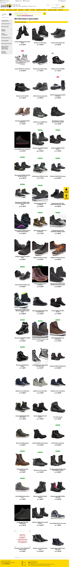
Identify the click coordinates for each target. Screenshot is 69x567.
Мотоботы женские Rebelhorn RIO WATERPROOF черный (58, 470)
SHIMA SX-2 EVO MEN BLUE (22, 390)
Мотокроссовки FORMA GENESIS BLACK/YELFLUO (22, 176)
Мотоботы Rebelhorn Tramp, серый (40, 338)
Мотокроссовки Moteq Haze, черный (22, 365)
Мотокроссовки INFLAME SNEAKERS (40, 204)
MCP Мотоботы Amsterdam (58, 443)
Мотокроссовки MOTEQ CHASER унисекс (22, 338)
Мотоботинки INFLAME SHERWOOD (22, 523)
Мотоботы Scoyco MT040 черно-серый (40, 549)
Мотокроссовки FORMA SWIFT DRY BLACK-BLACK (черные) (57, 284)
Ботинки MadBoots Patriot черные (40, 443)
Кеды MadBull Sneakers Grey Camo (58, 523)
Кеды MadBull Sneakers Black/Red (22, 149)
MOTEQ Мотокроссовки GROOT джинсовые (57, 95)
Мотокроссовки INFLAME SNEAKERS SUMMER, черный (58, 231)
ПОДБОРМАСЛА (66, 190)
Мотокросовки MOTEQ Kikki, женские (40, 497)
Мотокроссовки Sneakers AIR (57, 42)
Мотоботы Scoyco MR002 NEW (40, 121)
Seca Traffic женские (57, 416)
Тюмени (7, 562)
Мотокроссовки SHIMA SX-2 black (40, 176)
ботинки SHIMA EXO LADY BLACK (40, 416)
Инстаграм (24, 564)
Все (31, 15)
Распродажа (27, 15)
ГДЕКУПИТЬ (66, 196)
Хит (23, 15)
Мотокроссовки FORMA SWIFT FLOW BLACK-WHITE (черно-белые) (22, 203)
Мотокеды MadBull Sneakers (22, 443)
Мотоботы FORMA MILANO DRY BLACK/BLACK (40, 311)
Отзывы (2, 563)
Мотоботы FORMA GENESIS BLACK (57, 148)
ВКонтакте (24, 562)
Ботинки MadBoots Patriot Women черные (22, 42)
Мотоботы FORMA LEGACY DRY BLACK (40, 523)
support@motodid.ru (34, 562)
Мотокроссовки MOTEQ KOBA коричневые (22, 121)
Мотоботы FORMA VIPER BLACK (58, 366)
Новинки (19, 15)
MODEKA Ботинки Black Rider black (22, 257)
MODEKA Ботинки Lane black (40, 257)
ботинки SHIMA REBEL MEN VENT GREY (22, 416)
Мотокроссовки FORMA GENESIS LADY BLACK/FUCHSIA (22, 231)
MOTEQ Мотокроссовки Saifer (40, 95)
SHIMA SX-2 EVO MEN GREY (40, 390)
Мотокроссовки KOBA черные (40, 68)
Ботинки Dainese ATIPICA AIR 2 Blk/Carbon (57, 549)
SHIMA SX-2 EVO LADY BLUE (58, 390)
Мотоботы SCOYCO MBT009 (57, 68)
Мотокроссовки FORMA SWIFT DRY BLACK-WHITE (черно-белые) (22, 310)
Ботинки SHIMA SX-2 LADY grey (22, 68)
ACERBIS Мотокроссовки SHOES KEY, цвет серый (40, 365)
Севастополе (12, 562)
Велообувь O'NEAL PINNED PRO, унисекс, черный (22, 549)
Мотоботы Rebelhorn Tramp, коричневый (57, 338)
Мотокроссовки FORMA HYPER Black (40, 148)
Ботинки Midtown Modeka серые (22, 284)
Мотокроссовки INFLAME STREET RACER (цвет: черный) (57, 204)
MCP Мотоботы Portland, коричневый (22, 470)
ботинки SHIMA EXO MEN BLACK (58, 311)
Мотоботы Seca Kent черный (40, 470)
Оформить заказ (5, 17)
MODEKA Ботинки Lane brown (58, 257)
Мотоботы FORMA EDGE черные (58, 176)
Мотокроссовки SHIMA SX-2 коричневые (40, 231)
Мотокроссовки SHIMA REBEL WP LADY (58, 497)
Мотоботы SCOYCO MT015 (22, 95)
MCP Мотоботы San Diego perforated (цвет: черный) (58, 121)
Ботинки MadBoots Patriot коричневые (40, 284)
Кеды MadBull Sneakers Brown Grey (22, 497)
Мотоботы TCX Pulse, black (40, 42)
